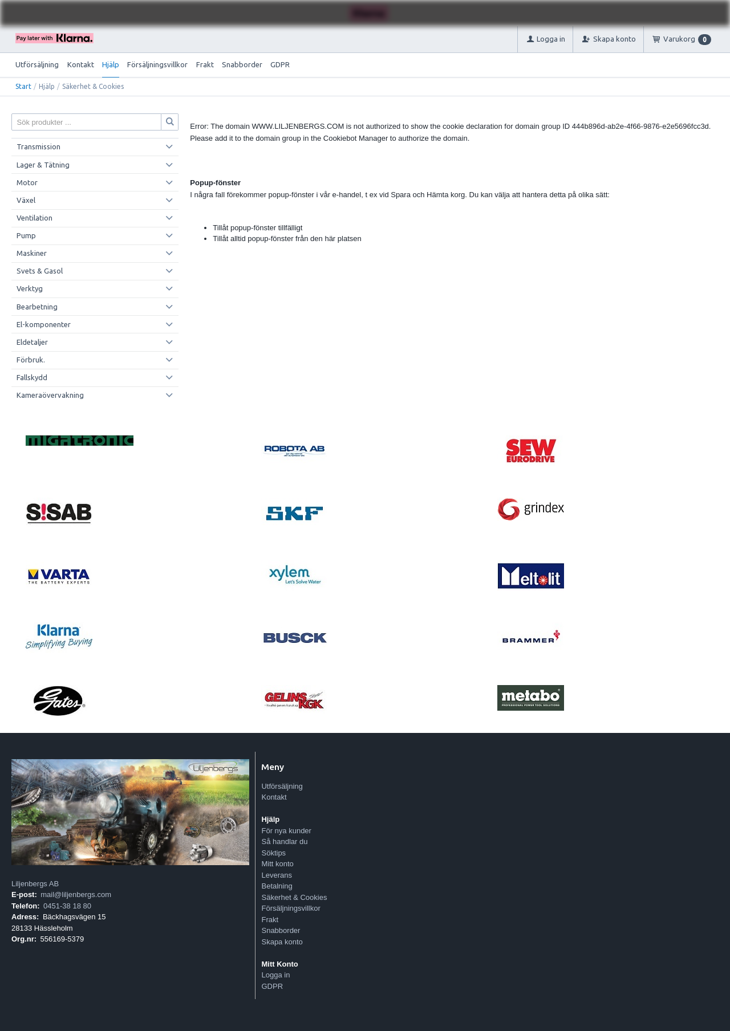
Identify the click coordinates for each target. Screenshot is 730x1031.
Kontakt (80, 64)
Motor (27, 182)
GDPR (280, 64)
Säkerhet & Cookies (294, 897)
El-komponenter (44, 324)
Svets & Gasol (40, 271)
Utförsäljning (37, 64)
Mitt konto (277, 863)
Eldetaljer (32, 342)
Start (23, 86)
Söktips (273, 853)
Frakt (205, 64)
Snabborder (242, 64)
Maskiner (32, 253)
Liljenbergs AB (35, 883)
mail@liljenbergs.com (75, 894)
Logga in (275, 975)
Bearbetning (37, 307)
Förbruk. (31, 360)
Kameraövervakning (50, 395)
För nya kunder (286, 830)
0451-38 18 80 (67, 906)
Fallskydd (32, 377)
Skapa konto (281, 942)
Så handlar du (284, 841)
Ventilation (34, 218)
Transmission (38, 146)
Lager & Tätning (43, 165)
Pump (26, 235)
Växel (26, 200)
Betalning (276, 886)
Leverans (276, 875)
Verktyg (30, 288)
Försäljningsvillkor (157, 64)
